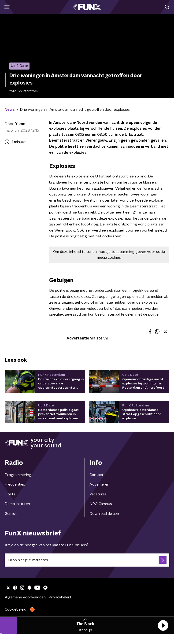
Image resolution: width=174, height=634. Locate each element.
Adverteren (99, 484)
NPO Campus (100, 504)
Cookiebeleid (15, 609)
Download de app (104, 514)
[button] (162, 625)
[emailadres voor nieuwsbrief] (87, 560)
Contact (96, 475)
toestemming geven (128, 252)
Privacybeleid (59, 597)
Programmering (18, 475)
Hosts (10, 494)
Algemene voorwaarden (25, 597)
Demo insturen (17, 504)
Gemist (11, 514)
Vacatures (98, 494)
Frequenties (15, 484)
